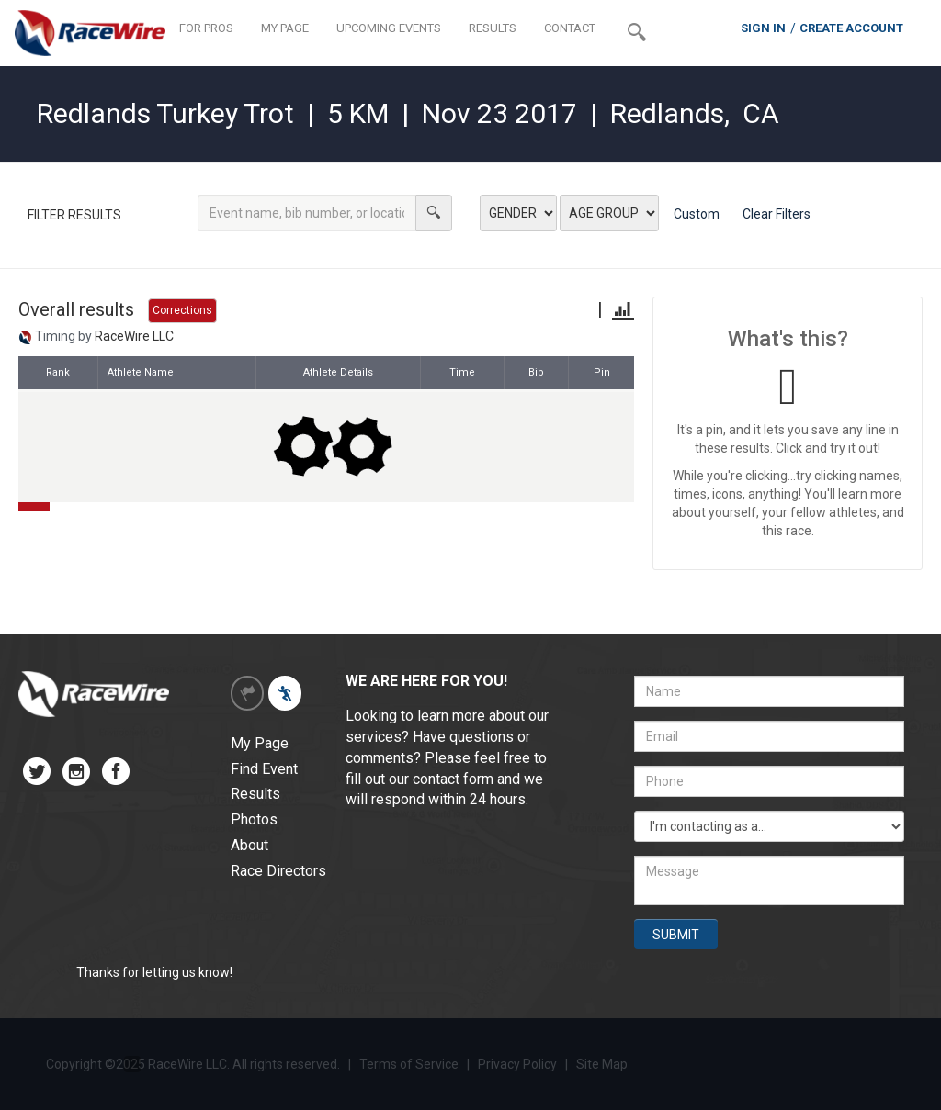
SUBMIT (675, 934)
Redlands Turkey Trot (165, 113)
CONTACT (569, 28)
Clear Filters (777, 214)
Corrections (182, 310)
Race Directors (278, 871)
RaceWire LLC (134, 336)
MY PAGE (285, 28)
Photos (254, 819)
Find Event (264, 769)
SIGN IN (763, 28)
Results (255, 793)
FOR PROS (206, 28)
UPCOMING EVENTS (388, 28)
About (249, 845)
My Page (260, 743)
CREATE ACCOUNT (851, 28)
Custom (697, 214)
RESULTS (492, 28)
